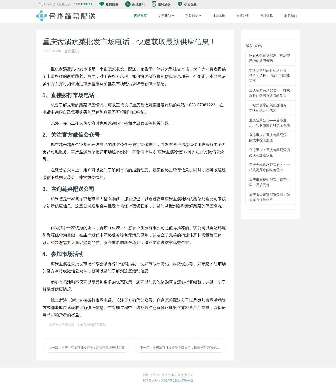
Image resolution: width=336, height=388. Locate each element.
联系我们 (290, 15)
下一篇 (183, 347)
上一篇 (87, 347)
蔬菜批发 (193, 15)
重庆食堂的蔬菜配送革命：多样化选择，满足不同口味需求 (269, 75)
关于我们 (166, 15)
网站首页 (140, 15)
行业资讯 (266, 15)
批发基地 (218, 15)
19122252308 (83, 4)
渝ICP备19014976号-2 (177, 380)
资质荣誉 (242, 15)
